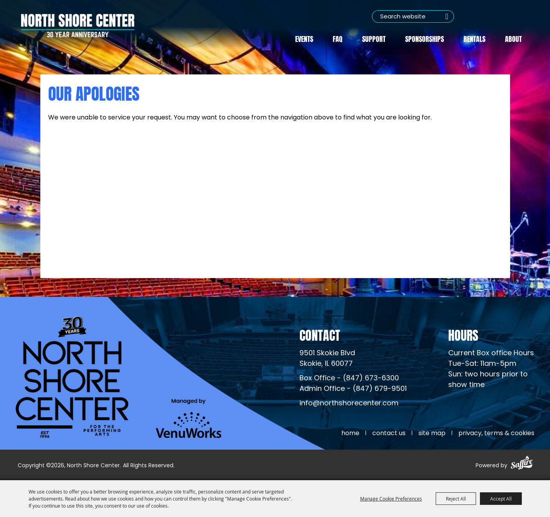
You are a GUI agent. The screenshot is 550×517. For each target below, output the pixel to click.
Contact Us (389, 433)
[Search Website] (413, 16)
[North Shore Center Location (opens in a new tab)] (327, 358)
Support (374, 38)
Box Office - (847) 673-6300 (349, 378)
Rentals (474, 38)
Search (447, 16)
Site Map (431, 433)
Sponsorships (424, 38)
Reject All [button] (456, 498)
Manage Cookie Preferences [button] (391, 498)
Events (304, 38)
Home (350, 433)
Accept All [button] (501, 498)
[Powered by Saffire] (521, 464)
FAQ (338, 38)
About (513, 38)
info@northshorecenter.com (349, 403)
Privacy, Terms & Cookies (496, 433)
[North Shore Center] (77, 25)
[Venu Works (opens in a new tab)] (188, 418)
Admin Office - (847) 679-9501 (353, 389)
